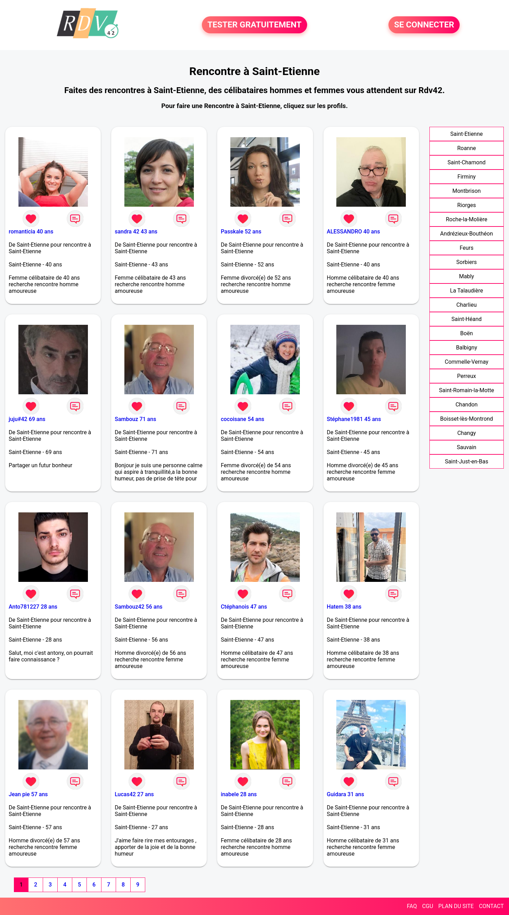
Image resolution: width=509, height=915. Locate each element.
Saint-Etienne (466, 134)
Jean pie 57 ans (28, 794)
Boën (466, 333)
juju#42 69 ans (27, 419)
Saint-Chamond (467, 162)
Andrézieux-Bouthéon (466, 233)
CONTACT (491, 906)
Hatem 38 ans (344, 606)
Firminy (467, 176)
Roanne (466, 148)
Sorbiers (466, 262)
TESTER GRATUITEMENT (254, 25)
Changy (466, 433)
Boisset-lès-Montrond (466, 418)
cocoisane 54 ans (242, 419)
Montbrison (466, 191)
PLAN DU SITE (456, 906)
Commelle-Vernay (467, 361)
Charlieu (467, 305)
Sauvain (466, 447)
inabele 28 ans (239, 794)
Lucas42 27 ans (134, 794)
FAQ (412, 906)
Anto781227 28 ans (33, 606)
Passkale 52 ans (241, 231)
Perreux (466, 376)
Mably (466, 276)
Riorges (466, 205)
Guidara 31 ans (345, 794)
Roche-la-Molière (466, 219)
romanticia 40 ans (31, 231)
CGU (427, 906)
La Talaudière (466, 290)
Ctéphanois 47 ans (244, 606)
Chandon (466, 404)
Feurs (467, 248)
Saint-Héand (466, 319)
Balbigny (466, 347)
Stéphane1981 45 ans (354, 419)
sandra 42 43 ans (136, 231)
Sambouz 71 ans (135, 419)
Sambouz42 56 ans (138, 606)
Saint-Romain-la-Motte (466, 390)
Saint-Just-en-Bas (466, 461)
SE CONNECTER (424, 25)
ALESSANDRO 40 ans (353, 231)
